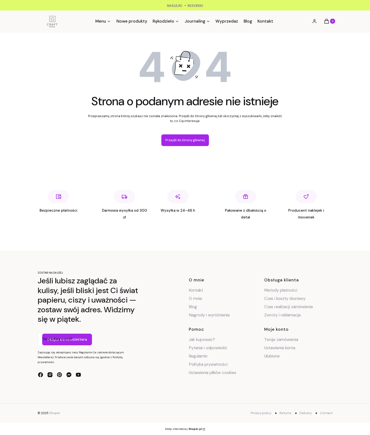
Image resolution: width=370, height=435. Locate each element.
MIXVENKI (195, 5)
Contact (326, 413)
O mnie (195, 298)
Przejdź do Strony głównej (185, 140)
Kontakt (196, 290)
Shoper (54, 413)
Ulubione (272, 356)
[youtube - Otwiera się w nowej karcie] (78, 375)
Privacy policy (261, 413)
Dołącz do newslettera (67, 339)
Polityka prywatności (208, 364)
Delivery (306, 413)
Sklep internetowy (183, 429)
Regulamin (198, 356)
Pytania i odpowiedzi (208, 347)
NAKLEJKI (174, 5)
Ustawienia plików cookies (213, 372)
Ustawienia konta (279, 347)
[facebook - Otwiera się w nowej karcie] (40, 375)
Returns (285, 413)
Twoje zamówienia (281, 339)
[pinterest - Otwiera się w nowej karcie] (59, 375)
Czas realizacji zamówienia (288, 306)
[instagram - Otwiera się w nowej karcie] (50, 375)
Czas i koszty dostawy (284, 298)
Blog (193, 306)
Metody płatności (280, 290)
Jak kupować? (202, 339)
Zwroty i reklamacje (282, 315)
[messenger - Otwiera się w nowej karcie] (69, 375)
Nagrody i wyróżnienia (209, 315)
